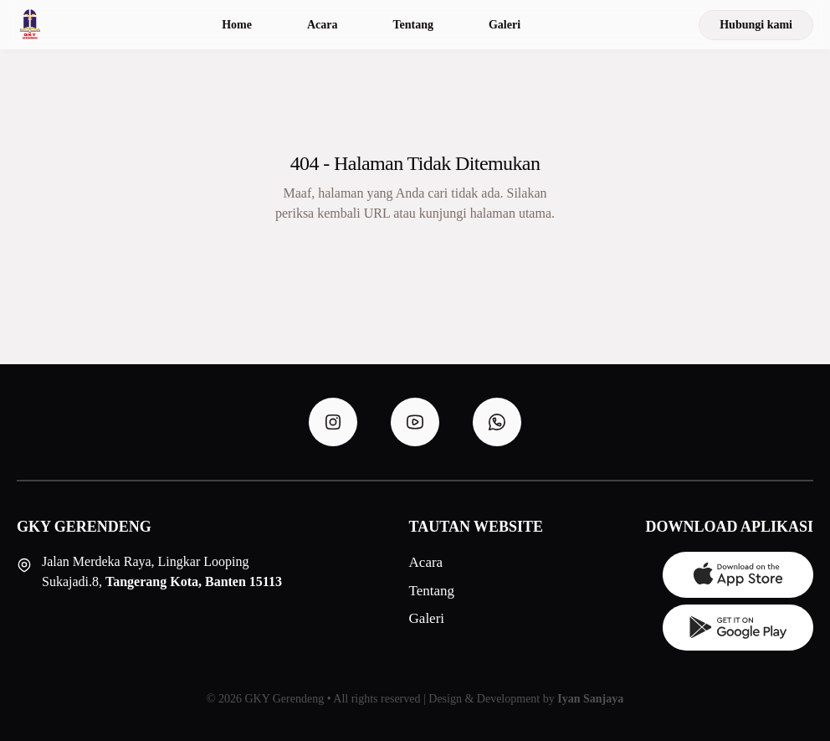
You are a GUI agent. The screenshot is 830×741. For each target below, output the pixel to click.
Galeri (504, 24)
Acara (322, 24)
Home (237, 24)
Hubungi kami (756, 24)
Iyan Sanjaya (590, 698)
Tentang (412, 24)
